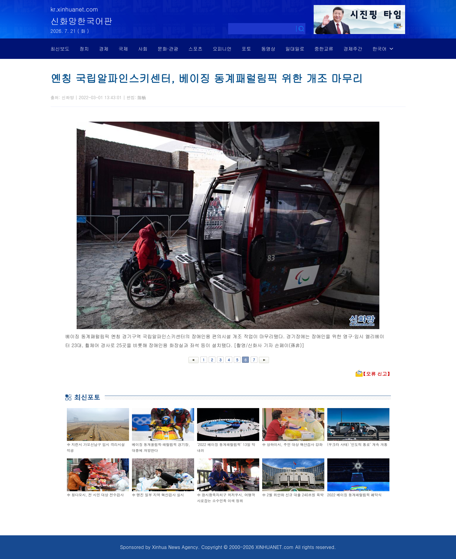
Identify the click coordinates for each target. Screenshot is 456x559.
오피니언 (222, 48)
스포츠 (195, 48)
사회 (143, 48)
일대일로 (295, 48)
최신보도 (60, 48)
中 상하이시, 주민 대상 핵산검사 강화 (292, 444)
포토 (246, 48)
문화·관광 (168, 48)
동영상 (268, 48)
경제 (104, 48)
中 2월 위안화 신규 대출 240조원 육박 (293, 494)
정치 (84, 48)
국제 (123, 48)
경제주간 (353, 48)
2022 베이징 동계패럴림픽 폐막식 (354, 494)
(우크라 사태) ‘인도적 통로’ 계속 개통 (357, 444)
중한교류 (324, 48)
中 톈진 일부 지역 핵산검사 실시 (158, 494)
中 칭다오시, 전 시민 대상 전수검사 (95, 494)
